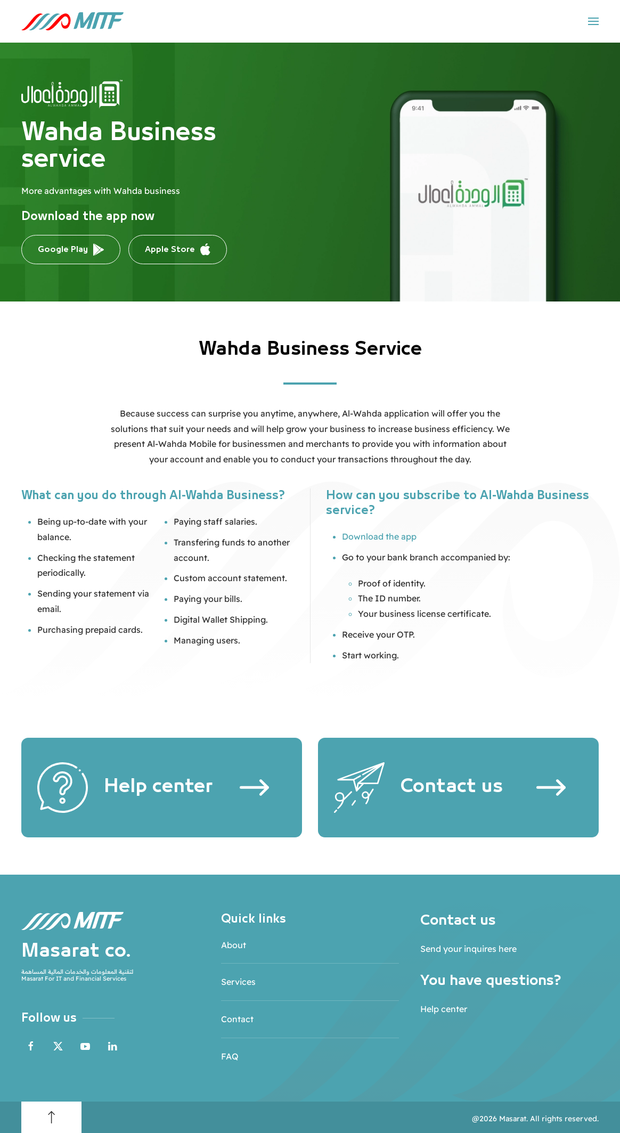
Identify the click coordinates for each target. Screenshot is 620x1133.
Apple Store (177, 249)
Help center (443, 1009)
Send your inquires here (468, 948)
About (233, 945)
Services (238, 981)
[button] (593, 21)
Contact (237, 1019)
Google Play (71, 249)
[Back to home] (72, 21)
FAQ (230, 1056)
